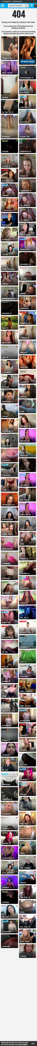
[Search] (27, 6)
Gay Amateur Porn (17, 1)
